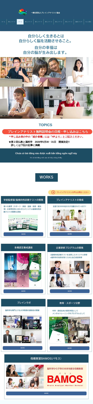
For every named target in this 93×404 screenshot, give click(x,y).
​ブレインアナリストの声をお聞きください (72, 192)
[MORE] (23, 234)
